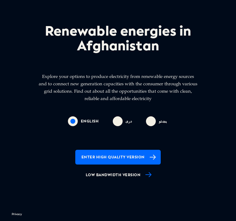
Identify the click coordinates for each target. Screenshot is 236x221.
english (83, 121)
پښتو (156, 121)
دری (122, 121)
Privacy (17, 214)
